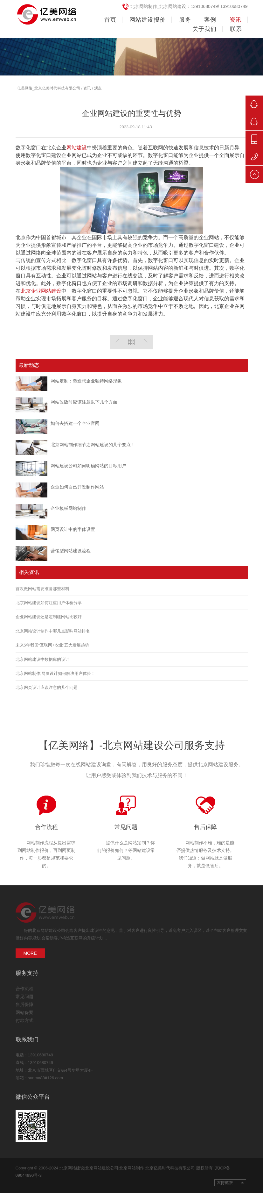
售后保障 (205, 827)
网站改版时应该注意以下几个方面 (84, 401)
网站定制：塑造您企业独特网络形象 (86, 380)
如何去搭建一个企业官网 (75, 423)
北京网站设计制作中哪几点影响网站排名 (53, 631)
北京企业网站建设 (41, 291)
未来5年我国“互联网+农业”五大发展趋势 (52, 645)
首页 (110, 20)
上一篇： (117, 342)
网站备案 (24, 1012)
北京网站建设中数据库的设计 (42, 659)
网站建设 (76, 147)
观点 (98, 88)
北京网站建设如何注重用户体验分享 (49, 602)
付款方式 (24, 1020)
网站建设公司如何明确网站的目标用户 (88, 465)
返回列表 (131, 342)
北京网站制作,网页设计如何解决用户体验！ (55, 673)
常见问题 (125, 827)
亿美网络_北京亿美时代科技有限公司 (48, 88)
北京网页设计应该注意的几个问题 (47, 687)
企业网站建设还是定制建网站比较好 (49, 616)
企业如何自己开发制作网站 (77, 486)
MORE (30, 953)
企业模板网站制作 (68, 508)
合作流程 (46, 827)
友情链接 (230, 1182)
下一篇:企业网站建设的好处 (146, 342)
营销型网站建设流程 (71, 550)
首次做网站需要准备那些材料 (42, 588)
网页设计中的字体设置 (73, 529)
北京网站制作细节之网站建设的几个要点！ (93, 444)
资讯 (87, 88)
